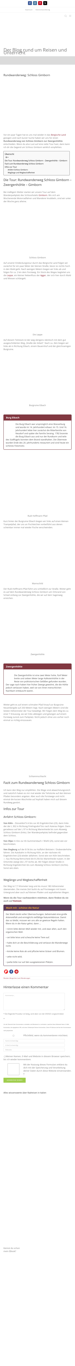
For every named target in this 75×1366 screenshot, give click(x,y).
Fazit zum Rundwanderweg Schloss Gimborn (24, 163)
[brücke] (37, 104)
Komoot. (17, 900)
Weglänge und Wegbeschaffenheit (21, 172)
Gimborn (43, 195)
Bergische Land (58, 134)
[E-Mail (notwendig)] (34, 1045)
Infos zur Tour (11, 167)
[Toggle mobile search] (65, 16)
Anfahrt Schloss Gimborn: (18, 170)
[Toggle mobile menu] (70, 16)
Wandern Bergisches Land (11, 978)
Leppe (10, 275)
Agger (43, 275)
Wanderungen (25, 978)
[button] (6, 972)
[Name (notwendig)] (34, 1040)
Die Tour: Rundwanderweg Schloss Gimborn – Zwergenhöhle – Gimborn (36, 160)
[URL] (34, 1049)
